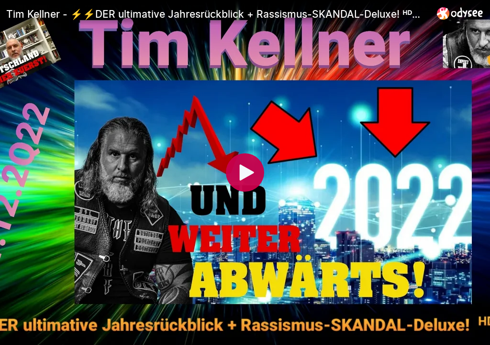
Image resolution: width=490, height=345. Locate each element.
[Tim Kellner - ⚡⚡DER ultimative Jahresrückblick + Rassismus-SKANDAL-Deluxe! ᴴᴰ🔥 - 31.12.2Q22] (218, 14)
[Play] (245, 172)
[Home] (460, 13)
